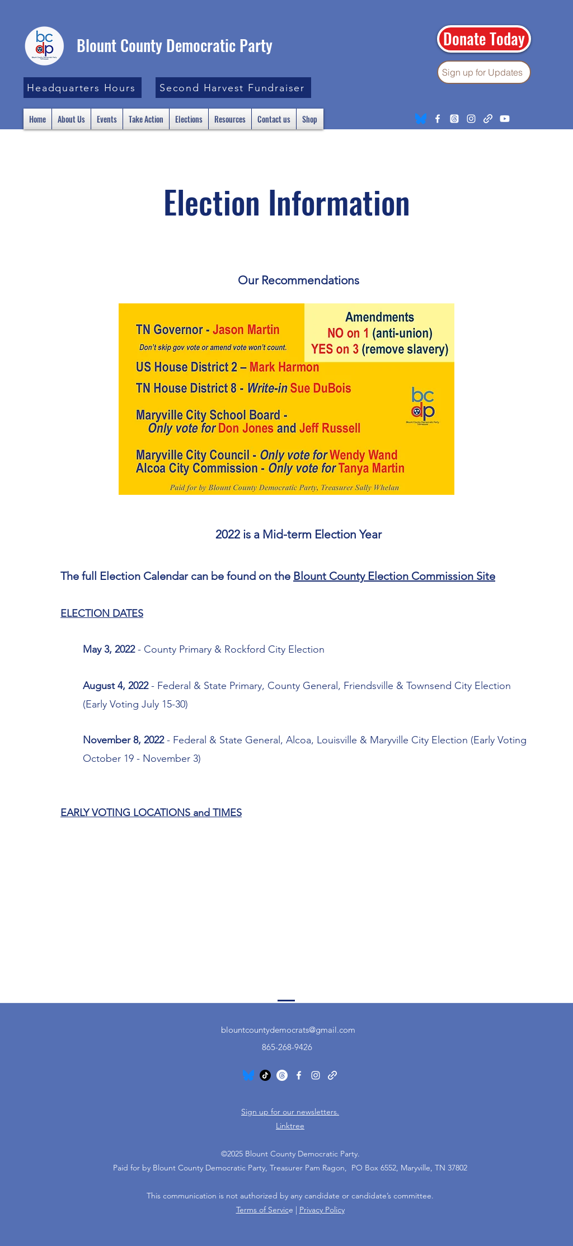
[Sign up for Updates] (484, 72)
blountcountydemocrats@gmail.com (288, 1029)
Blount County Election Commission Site (394, 576)
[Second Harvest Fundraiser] (233, 87)
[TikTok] (265, 1075)
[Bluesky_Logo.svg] (420, 118)
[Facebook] (437, 118)
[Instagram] (471, 118)
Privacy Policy (322, 1210)
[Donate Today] (484, 39)
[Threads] (454, 118)
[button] (83, 87)
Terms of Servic (262, 1210)
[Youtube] (504, 118)
